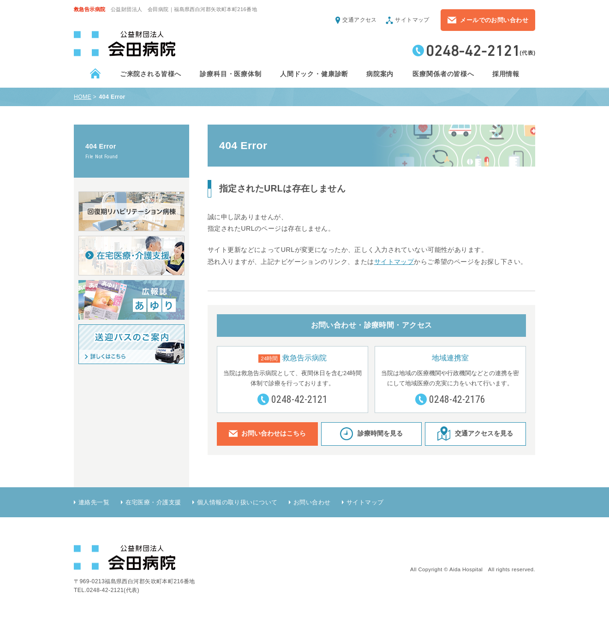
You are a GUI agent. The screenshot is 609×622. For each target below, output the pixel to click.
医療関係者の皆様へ (442, 74)
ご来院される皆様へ (150, 74)
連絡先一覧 (93, 502)
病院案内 (379, 74)
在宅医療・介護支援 (153, 502)
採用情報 (505, 74)
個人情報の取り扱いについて (237, 502)
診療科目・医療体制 (230, 74)
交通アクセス (359, 20)
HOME (82, 97)
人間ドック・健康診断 (313, 74)
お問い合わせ (312, 502)
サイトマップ (412, 20)
